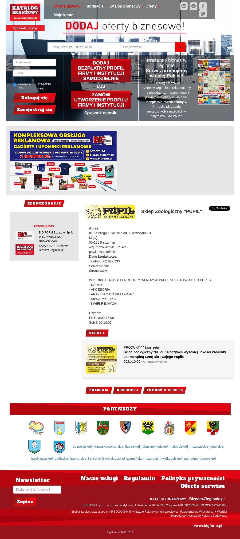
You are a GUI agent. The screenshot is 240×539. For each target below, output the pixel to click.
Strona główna (66, 6)
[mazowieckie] (199, 446)
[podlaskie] (62, 458)
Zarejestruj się (34, 110)
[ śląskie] (95, 458)
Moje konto (63, 15)
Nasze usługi (99, 478)
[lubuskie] (148, 446)
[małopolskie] (179, 446)
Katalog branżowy (124, 6)
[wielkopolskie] (172, 458)
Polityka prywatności (193, 478)
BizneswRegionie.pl (206, 499)
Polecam (99, 390)
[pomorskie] (79, 458)
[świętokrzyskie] (114, 458)
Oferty (151, 6)
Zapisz (25, 502)
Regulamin (140, 478)
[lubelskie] (133, 446)
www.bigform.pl (208, 526)
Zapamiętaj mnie (22, 86)
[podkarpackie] (42, 458)
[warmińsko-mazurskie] (143, 458)
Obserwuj (127, 390)
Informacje (93, 6)
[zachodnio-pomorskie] (199, 458)
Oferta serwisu (203, 486)
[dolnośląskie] (82, 446)
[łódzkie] (162, 446)
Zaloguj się (34, 98)
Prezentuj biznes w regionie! (166, 63)
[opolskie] (217, 446)
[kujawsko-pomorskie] (109, 446)
